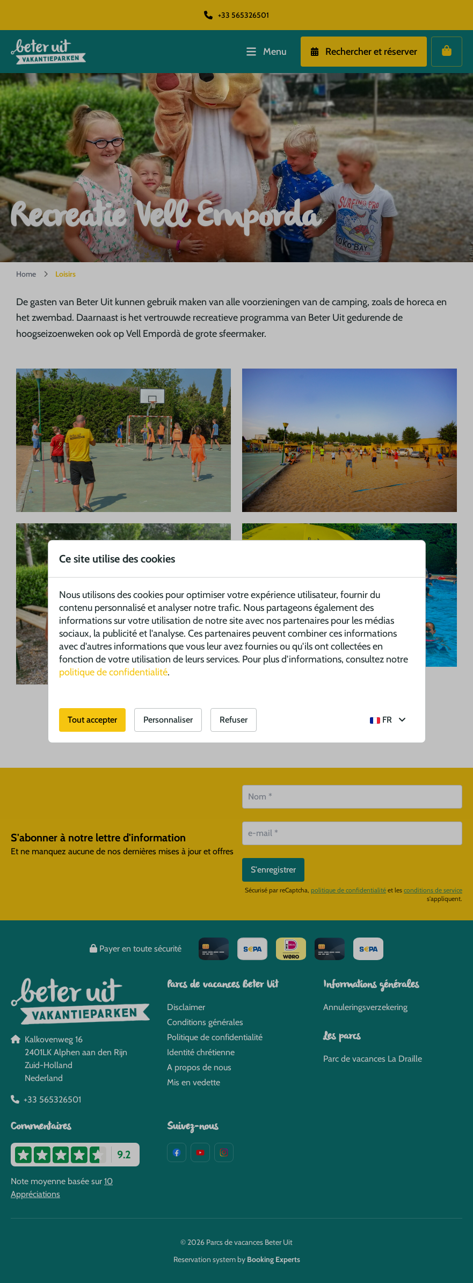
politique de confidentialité (113, 672)
